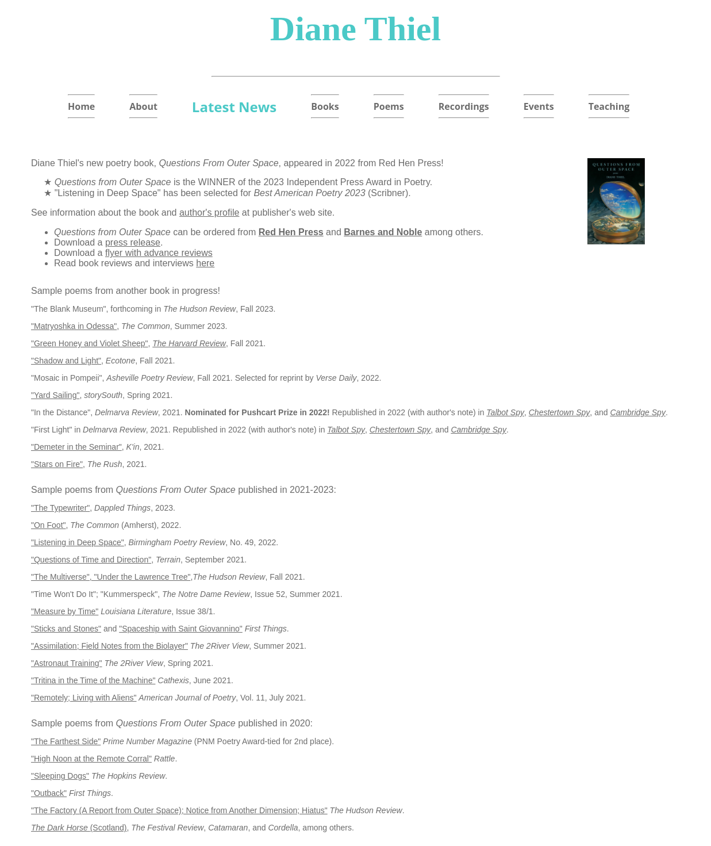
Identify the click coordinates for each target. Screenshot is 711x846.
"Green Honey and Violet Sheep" (89, 343)
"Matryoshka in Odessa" (74, 326)
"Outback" (49, 793)
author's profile (209, 212)
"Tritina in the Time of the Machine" (93, 680)
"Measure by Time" (64, 611)
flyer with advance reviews (159, 253)
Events (539, 106)
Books (325, 106)
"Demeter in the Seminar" (76, 446)
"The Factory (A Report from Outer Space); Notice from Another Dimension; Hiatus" (179, 810)
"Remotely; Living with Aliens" (83, 697)
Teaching (609, 106)
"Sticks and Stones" (66, 628)
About (143, 106)
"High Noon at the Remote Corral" (91, 758)
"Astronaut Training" (66, 663)
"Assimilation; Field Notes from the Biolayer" (109, 645)
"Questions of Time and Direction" (91, 559)
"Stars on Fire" (57, 464)
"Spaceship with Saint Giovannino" (181, 628)
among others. (452, 232)
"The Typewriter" (60, 507)
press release (132, 242)
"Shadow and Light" (66, 360)
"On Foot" (48, 525)
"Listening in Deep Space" (77, 542)
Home (81, 106)
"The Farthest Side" (66, 741)
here (205, 263)
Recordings (464, 106)
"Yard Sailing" (55, 395)
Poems (389, 106)
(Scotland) (79, 827)
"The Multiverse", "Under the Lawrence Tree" (110, 576)
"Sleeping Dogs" (60, 775)
